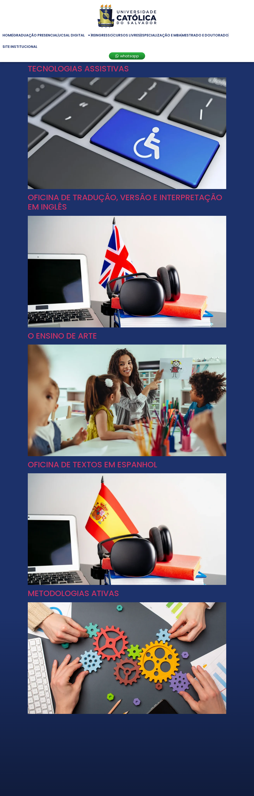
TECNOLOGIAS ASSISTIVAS (78, 68)
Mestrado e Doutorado (205, 35)
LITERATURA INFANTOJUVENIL (83, 722)
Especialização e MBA (160, 35)
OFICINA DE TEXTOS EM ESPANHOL (92, 464)
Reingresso (102, 35)
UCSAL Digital (74, 35)
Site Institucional (19, 46)
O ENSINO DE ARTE (62, 335)
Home (7, 35)
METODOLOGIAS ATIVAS (73, 593)
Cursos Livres (126, 35)
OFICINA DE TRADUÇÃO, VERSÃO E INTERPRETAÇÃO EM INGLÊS (125, 202)
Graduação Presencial (35, 35)
